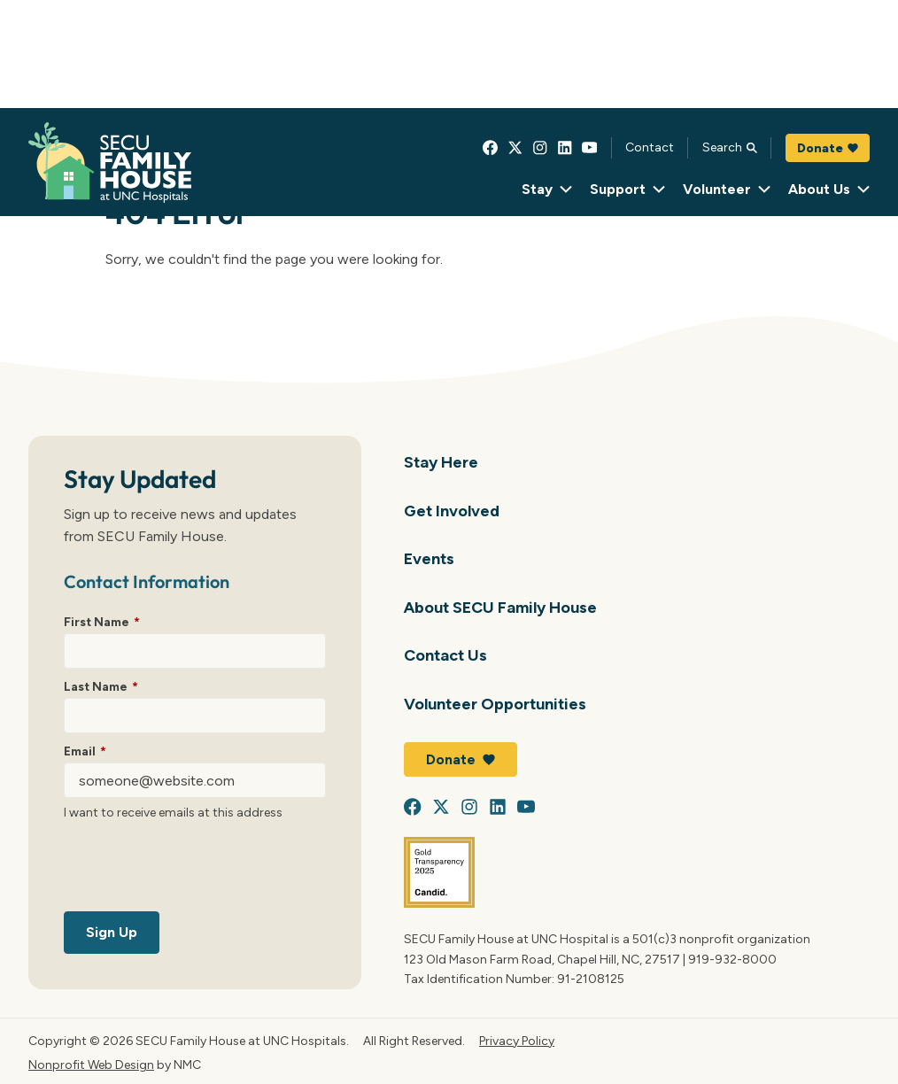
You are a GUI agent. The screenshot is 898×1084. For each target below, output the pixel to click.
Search (729, 147)
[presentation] (198, 869)
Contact (649, 147)
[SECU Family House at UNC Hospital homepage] (109, 162)
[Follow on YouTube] (590, 148)
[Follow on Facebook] (491, 148)
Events (429, 558)
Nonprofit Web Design (91, 1064)
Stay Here (441, 462)
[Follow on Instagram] (540, 148)
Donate (827, 148)
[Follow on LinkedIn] (565, 148)
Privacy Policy (516, 1041)
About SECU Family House (500, 607)
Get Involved (451, 510)
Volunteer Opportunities (495, 703)
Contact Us (445, 655)
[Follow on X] (515, 148)
